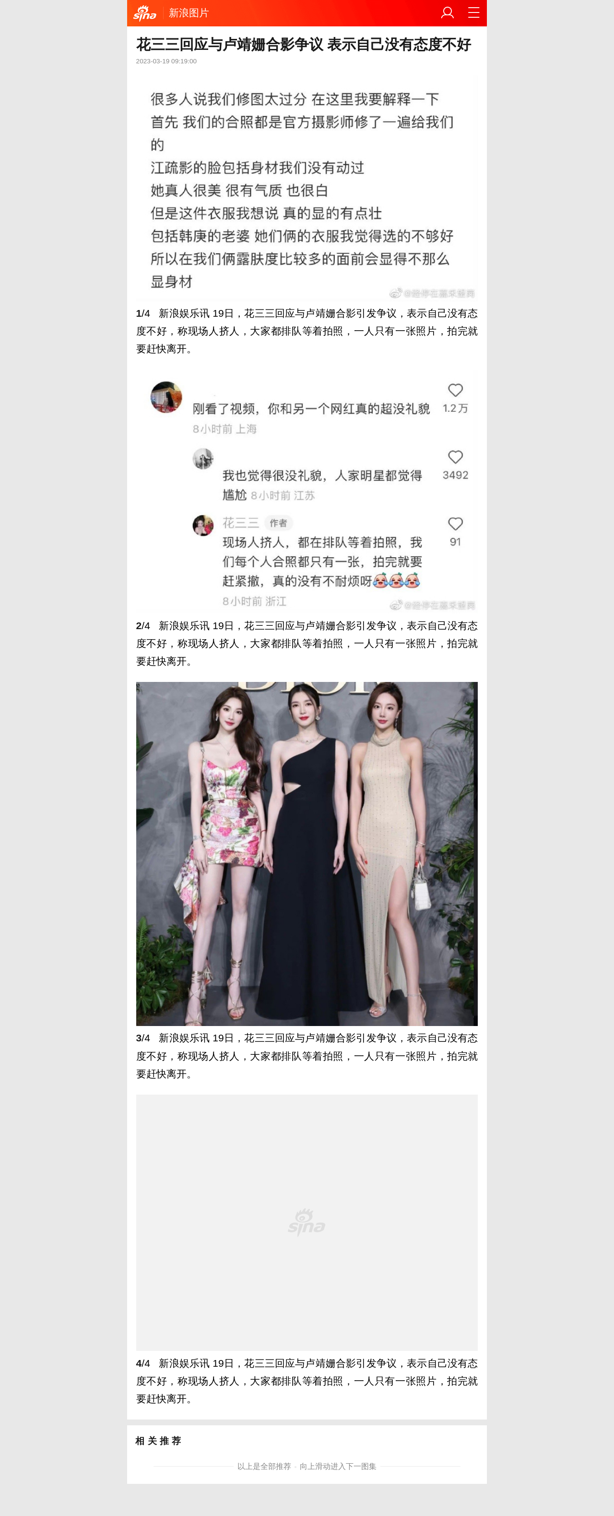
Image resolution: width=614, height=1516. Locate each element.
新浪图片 (189, 12)
